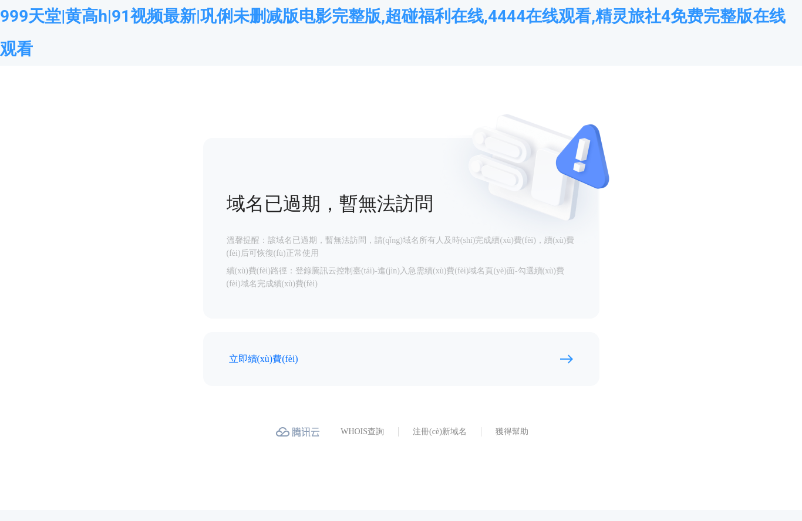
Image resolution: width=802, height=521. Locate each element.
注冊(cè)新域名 (440, 431)
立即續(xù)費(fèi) (263, 359)
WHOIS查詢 (362, 431)
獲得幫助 (512, 431)
